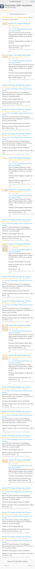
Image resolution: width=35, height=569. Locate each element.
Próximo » (31, 565)
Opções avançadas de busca (17, 14)
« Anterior (6, 565)
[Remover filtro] (12, 10)
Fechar (32, 1)
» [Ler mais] (21, 47)
